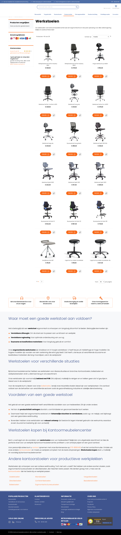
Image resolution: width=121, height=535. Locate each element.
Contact (37, 499)
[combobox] (58, 7)
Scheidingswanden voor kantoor (18, 509)
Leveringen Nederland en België (70, 509)
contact (35, 447)
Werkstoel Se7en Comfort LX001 (48, 104)
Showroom (38, 504)
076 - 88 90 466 (115, 1)
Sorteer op (88, 37)
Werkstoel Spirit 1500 (48, 182)
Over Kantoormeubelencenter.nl (97, 499)
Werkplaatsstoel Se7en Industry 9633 (74, 64)
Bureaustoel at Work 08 (100, 221)
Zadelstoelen (14, 477)
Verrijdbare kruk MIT (48, 260)
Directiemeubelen (13, 507)
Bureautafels (12, 499)
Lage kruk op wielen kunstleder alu (100, 260)
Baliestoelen (14, 484)
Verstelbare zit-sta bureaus (16, 502)
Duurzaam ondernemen (68, 499)
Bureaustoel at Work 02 (74, 221)
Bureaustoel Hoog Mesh (74, 143)
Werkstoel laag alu (47, 143)
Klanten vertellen (40, 502)
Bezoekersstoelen (91, 481)
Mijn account (107, 8)
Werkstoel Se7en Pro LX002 (100, 104)
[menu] (77, 14)
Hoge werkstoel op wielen (100, 63)
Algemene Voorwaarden (94, 509)
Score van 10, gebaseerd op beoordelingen (20, 52)
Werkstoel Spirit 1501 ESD (100, 143)
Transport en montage (68, 504)
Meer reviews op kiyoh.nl (17, 64)
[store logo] (6, 9)
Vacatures (90, 504)
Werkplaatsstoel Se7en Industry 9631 (47, 64)
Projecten (90, 502)
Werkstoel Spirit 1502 (100, 182)
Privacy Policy (91, 507)
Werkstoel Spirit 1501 (74, 182)
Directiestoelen (15, 481)
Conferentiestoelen (43, 481)
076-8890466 (75, 447)
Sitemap (59, 532)
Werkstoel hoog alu (74, 104)
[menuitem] (38, 14)
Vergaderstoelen (90, 477)
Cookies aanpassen (93, 512)
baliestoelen (46, 386)
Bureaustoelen (12, 504)
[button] (54, 76)
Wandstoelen (40, 477)
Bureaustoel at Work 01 (48, 221)
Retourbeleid (65, 507)
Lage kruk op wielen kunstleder (74, 260)
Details (44, 76)
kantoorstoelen (25, 450)
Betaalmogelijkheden (67, 502)
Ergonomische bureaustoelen (47, 484)
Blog (62, 512)
